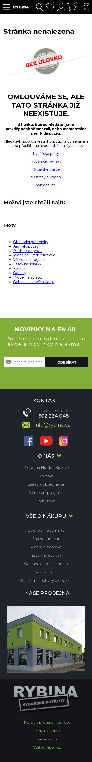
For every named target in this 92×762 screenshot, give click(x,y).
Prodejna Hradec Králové (34, 255)
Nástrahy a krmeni (46, 177)
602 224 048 (53, 416)
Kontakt (20, 268)
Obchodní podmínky (30, 242)
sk (86, 9)
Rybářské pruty (46, 153)
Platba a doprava (27, 251)
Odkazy (19, 273)
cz (87, 4)
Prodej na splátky (28, 277)
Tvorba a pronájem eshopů (47, 722)
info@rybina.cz (52, 425)
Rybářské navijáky (46, 161)
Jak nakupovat (25, 246)
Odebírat (66, 362)
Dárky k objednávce (46, 484)
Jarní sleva (46, 501)
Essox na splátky (27, 264)
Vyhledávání (46, 185)
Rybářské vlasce (46, 169)
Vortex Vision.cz (47, 747)
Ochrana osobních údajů (33, 282)
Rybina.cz (74, 145)
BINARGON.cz (47, 731)
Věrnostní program (29, 259)
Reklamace (46, 572)
